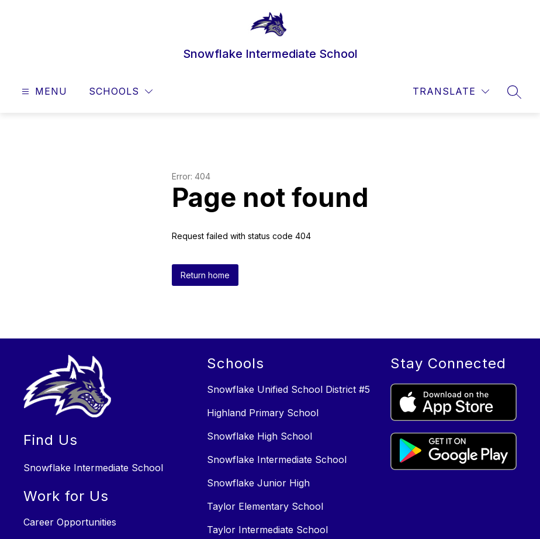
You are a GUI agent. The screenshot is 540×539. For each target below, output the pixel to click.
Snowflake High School (259, 436)
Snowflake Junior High (258, 483)
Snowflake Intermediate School (277, 459)
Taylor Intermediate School (267, 529)
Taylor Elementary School (265, 506)
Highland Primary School (263, 413)
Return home (205, 275)
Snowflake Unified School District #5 (288, 389)
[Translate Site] (451, 91)
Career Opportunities (69, 522)
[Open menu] (43, 91)
